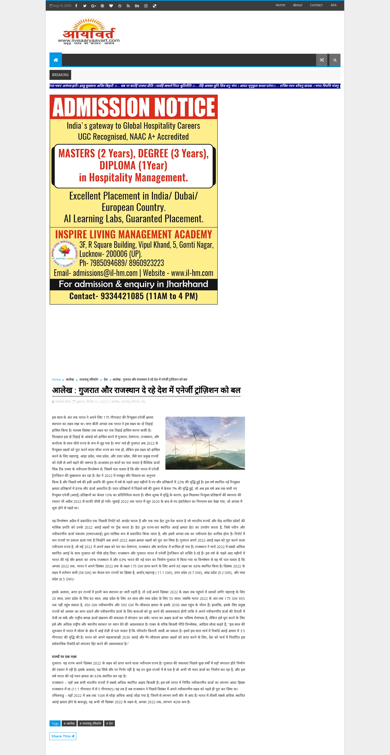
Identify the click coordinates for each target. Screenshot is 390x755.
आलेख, (115, 401)
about (297, 5)
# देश (109, 723)
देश (106, 379)
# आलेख (69, 723)
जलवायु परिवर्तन (88, 379)
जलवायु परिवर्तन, (131, 401)
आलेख (70, 379)
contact (316, 5)
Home (280, 5)
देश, (143, 401)
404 (334, 5)
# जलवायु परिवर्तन (90, 723)
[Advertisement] (249, 30)
